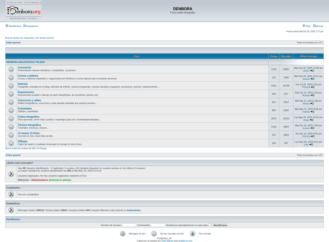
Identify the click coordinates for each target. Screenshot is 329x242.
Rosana (306, 95)
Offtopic (22, 141)
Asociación (24, 67)
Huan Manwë (167, 241)
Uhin (306, 144)
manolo (306, 111)
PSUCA (306, 87)
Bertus (306, 103)
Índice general (13, 42)
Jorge (306, 120)
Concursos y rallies (29, 100)
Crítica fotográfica (28, 116)
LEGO (306, 70)
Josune (306, 79)
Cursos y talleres (28, 75)
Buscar (318, 26)
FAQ (306, 26)
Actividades (25, 108)
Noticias (23, 83)
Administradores (39, 180)
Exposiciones (26, 92)
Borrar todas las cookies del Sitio (20, 148)
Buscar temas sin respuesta (19, 38)
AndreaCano (134, 210)
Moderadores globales (60, 180)
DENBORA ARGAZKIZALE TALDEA (25, 62)
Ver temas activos (45, 38)
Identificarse (13, 26)
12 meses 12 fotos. (29, 133)
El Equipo (42, 148)
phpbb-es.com (185, 241)
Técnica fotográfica (29, 125)
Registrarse (30, 26)
